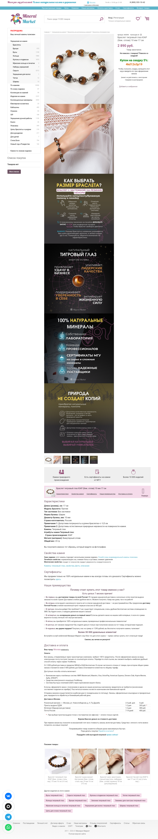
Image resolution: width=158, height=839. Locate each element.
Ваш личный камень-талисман (23, 34)
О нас (118, 8)
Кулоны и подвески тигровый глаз (104, 795)
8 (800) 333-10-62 (137, 2)
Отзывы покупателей (98, 823)
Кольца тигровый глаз (55, 801)
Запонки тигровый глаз (100, 801)
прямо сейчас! (112, 735)
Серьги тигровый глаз (76, 795)
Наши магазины (88, 8)
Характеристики (62, 494)
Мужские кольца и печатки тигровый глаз (63, 806)
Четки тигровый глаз (131, 795)
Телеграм (79, 826)
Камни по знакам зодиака (21, 151)
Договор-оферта (57, 823)
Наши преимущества (107, 494)
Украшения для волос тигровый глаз (100, 806)
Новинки (75, 8)
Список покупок (16, 157)
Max (89, 826)
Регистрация (119, 18)
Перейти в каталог (106, 731)
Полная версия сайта (77, 834)
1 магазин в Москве (91, 5)
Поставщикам (28, 823)
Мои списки (14, 172)
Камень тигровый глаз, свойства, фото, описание (66, 566)
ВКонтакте (100, 826)
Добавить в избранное (128, 86)
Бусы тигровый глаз (54, 795)
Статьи (126, 823)
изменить (65, 650)
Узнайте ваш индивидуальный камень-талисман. (118, 557)
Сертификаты (128, 8)
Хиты (66, 8)
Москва (92, 2)
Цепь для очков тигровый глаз (58, 811)
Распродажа (17, 31)
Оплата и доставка (105, 8)
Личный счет (42, 823)
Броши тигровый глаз (77, 801)
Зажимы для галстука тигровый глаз (130, 801)
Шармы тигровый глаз (129, 806)
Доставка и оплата (125, 494)
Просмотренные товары (51, 8)
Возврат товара (143, 8)
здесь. (58, 579)
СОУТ (70, 826)
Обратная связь (138, 823)
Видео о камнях (58, 826)
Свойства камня (77, 494)
